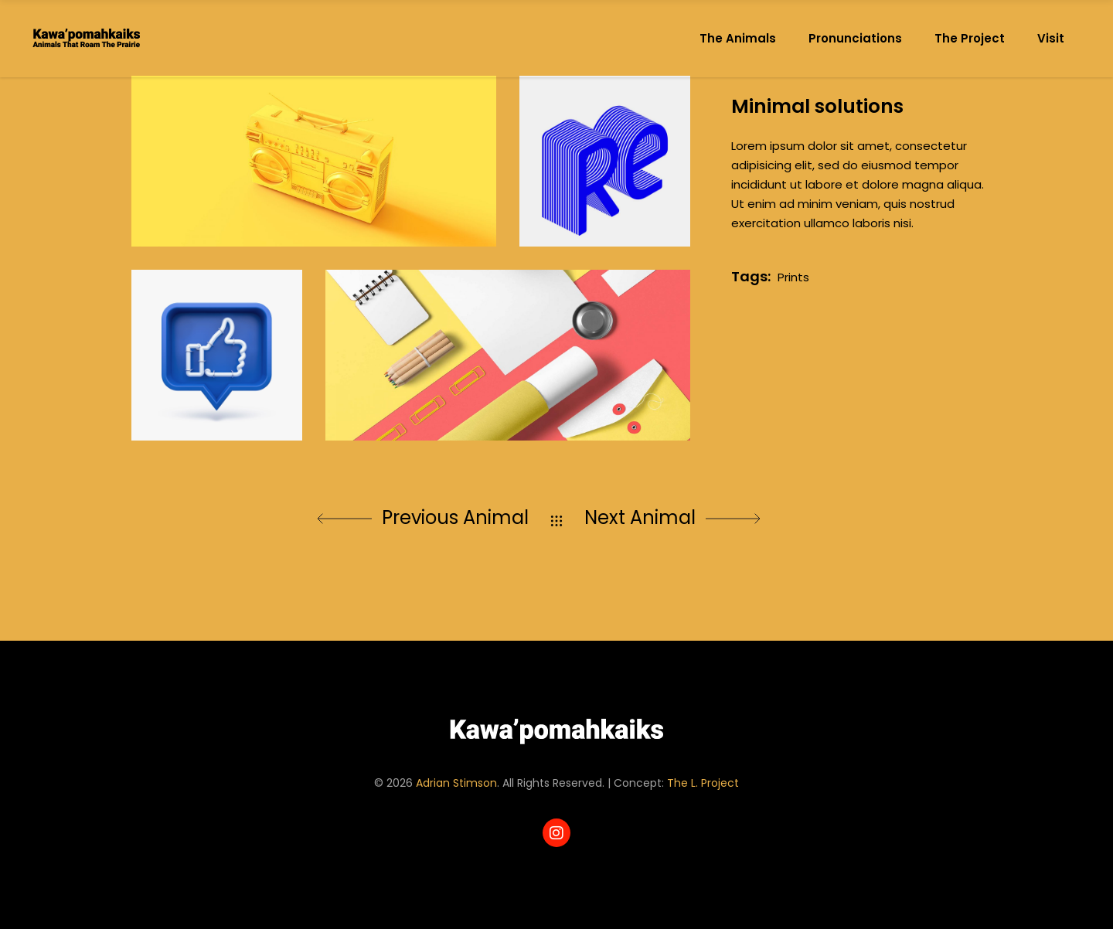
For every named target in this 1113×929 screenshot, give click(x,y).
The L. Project (703, 783)
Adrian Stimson (456, 783)
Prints (793, 277)
